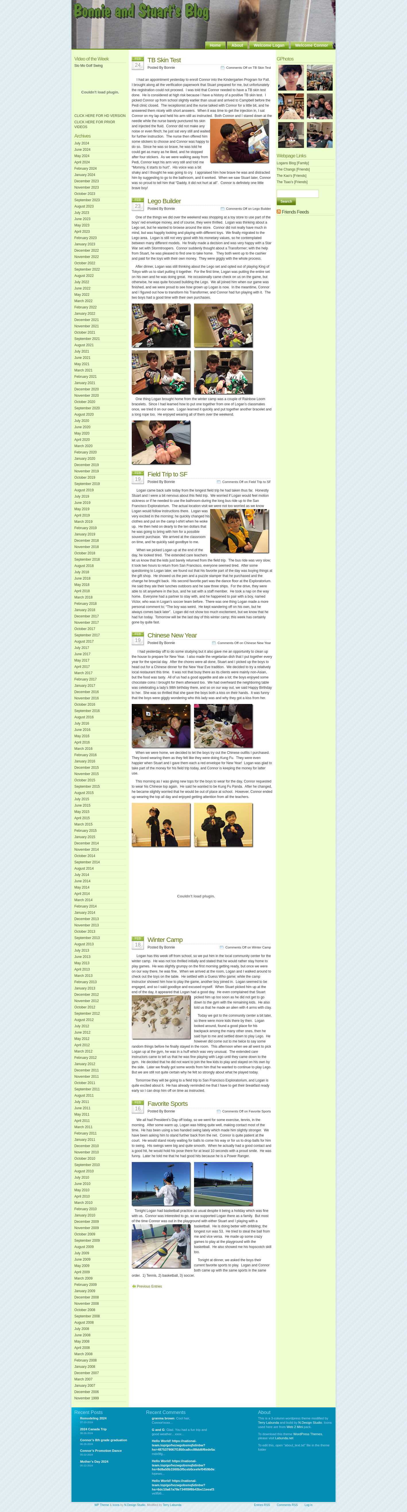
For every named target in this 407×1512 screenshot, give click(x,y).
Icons (116, 1505)
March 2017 (83, 673)
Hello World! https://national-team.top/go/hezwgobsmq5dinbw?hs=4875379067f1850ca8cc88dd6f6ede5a (183, 1445)
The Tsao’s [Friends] (292, 182)
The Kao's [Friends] (292, 176)
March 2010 (83, 1203)
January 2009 (84, 1291)
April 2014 (82, 894)
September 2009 (87, 1241)
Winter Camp (165, 939)
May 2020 (82, 433)
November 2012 (86, 1001)
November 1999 (86, 1398)
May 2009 (82, 1266)
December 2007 (86, 1373)
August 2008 (84, 1323)
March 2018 (83, 597)
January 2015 (84, 837)
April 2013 (82, 969)
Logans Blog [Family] (293, 163)
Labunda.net (284, 1438)
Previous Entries (149, 1286)
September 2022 (87, 269)
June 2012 (82, 1032)
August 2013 (84, 944)
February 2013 (85, 982)
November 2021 (86, 326)
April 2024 (82, 162)
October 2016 (84, 705)
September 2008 (87, 1316)
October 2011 (84, 1083)
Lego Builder (164, 201)
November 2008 (86, 1304)
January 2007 (84, 1386)
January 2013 (84, 988)
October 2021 (84, 332)
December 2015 (86, 768)
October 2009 (84, 1234)
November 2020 (86, 396)
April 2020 (82, 440)
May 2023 (82, 225)
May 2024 (82, 156)
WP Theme (101, 1505)
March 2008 (83, 1354)
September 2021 (87, 339)
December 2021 (86, 320)
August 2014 (84, 868)
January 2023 (84, 244)
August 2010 (84, 1171)
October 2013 (84, 932)
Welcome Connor (311, 45)
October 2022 (84, 263)
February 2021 (85, 377)
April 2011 (82, 1121)
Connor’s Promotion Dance (101, 1450)
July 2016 (81, 723)
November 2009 (86, 1228)
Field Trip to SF (167, 474)
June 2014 (82, 881)
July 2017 (81, 648)
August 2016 (84, 717)
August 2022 (84, 276)
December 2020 (86, 389)
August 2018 (84, 566)
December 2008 (86, 1297)
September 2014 (87, 862)
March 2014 (83, 900)
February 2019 (85, 528)
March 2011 (83, 1127)
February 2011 (85, 1133)
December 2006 (86, 1392)
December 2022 (86, 251)
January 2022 (84, 314)
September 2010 (87, 1165)
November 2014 (86, 850)
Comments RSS (287, 1505)
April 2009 (82, 1272)
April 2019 (82, 515)
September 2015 (87, 787)
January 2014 (84, 913)
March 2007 (83, 1379)
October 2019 (84, 478)
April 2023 (82, 232)
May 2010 (82, 1190)
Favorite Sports (168, 1103)
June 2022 (82, 288)
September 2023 (87, 200)
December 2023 (86, 181)
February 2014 (85, 906)
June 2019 (82, 503)
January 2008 (84, 1367)
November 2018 (86, 547)
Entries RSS (262, 1505)
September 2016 (87, 711)
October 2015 (84, 780)
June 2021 (82, 358)
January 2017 (84, 686)
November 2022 (86, 257)
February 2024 (85, 169)
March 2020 (83, 446)
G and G (158, 1429)
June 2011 (82, 1108)
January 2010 (84, 1215)
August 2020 (84, 414)
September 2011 (87, 1089)
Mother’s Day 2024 (94, 1461)
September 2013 (87, 938)
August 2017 (84, 641)
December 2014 (86, 843)
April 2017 (82, 667)
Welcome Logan (269, 45)
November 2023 (86, 187)
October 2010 (84, 1159)
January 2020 (84, 459)
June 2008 (82, 1335)
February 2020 (85, 452)
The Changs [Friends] (293, 169)
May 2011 (82, 1114)
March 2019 (83, 522)
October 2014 (84, 856)
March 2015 (83, 824)
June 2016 (82, 730)
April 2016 (82, 742)
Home (215, 45)
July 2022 (81, 282)
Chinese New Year (172, 635)
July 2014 (81, 875)
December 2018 (86, 541)
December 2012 (86, 995)
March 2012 (83, 1051)
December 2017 (86, 616)
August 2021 (84, 345)
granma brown (163, 1418)
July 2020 (81, 421)
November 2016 (86, 698)
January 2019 (84, 534)
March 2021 (83, 370)
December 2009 (86, 1222)
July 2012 (81, 1026)
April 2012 (82, 1045)
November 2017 (86, 623)
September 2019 (87, 484)
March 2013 (83, 976)
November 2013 (86, 925)
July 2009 (81, 1253)
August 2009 (84, 1247)
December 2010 (86, 1146)
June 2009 (82, 1259)
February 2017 (85, 679)
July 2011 (81, 1102)
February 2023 (85, 238)
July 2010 (81, 1177)
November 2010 (86, 1152)
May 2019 (82, 509)
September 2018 (87, 560)
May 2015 (82, 812)
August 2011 (84, 1096)
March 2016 (83, 749)
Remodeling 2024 (93, 1418)
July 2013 (81, 950)
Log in (309, 1505)
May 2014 (82, 887)
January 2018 (84, 610)
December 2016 (86, 692)
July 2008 (81, 1329)
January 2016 (84, 761)
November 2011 (86, 1077)
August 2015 (84, 793)
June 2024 (82, 150)
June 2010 (82, 1184)
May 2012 (82, 1039)
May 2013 (82, 963)
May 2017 (82, 660)
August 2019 (84, 490)
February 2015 (85, 831)
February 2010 (85, 1209)
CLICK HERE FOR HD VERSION (100, 116)
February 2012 (85, 1058)
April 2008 (82, 1348)
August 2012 (84, 1020)
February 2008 (85, 1360)
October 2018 (84, 553)
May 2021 (82, 364)
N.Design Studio (310, 1422)
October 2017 (84, 629)
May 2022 (82, 295)
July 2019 (81, 496)
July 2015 (81, 799)
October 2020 (84, 402)
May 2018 (82, 585)
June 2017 (82, 654)
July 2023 (81, 213)
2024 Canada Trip (93, 1429)
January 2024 (84, 175)
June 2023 (82, 219)
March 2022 (83, 301)
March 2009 (83, 1278)
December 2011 (86, 1070)
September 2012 (87, 1014)
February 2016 (85, 755)
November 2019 (86, 471)
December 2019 (86, 465)
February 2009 (85, 1285)
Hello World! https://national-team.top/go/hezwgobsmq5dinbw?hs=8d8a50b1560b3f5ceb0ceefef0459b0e (183, 1465)
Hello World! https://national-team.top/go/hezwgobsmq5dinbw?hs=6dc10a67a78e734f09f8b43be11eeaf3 (183, 1485)
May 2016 (82, 736)
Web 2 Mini (294, 1427)
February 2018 (85, 604)
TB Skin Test (164, 60)
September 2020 (87, 408)
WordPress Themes (307, 1434)
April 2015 (82, 818)
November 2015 (86, 774)
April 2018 (82, 591)
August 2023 (84, 206)
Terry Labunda (268, 1422)
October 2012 (84, 1007)
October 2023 (84, 194)
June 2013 (82, 957)
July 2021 (81, 351)
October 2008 (84, 1310)
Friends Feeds (295, 212)
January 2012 (84, 1064)
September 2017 (87, 635)
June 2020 (82, 427)
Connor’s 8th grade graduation (103, 1440)
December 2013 (86, 919)
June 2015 (82, 805)
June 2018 (82, 578)
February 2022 (85, 307)
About (237, 45)
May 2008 (82, 1341)
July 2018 (81, 572)
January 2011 (84, 1140)
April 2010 (82, 1196)
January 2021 (84, 383)
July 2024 (81, 143)
